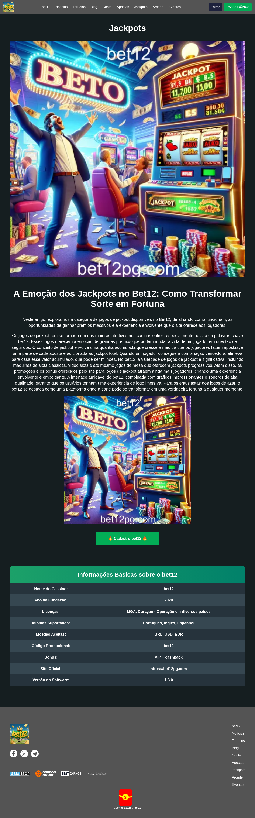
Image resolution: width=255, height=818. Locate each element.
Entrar (215, 7)
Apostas (123, 7)
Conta (107, 7)
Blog (94, 7)
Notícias (61, 7)
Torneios (79, 7)
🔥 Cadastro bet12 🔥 (127, 538)
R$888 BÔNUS (237, 7)
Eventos (174, 7)
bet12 (46, 7)
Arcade (158, 7)
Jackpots (141, 7)
